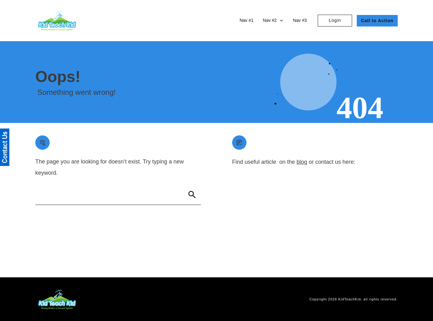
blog (301, 162)
